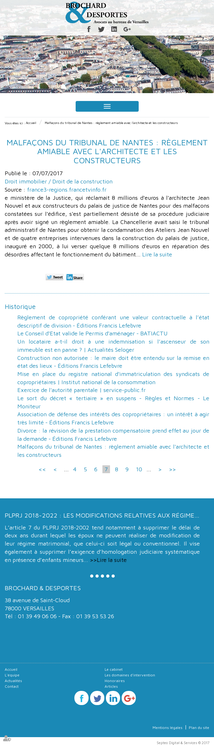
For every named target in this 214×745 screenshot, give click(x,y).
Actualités (13, 680)
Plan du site (199, 727)
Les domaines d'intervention (130, 675)
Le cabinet (114, 669)
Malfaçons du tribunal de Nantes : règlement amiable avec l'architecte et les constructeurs (111, 123)
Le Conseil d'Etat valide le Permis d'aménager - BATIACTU (92, 333)
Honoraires (115, 680)
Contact (12, 686)
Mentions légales (167, 727)
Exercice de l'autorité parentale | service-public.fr (81, 390)
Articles (111, 686)
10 (139, 469)
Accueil (31, 123)
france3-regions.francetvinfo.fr (67, 189)
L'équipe (12, 675)
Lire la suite (157, 254)
